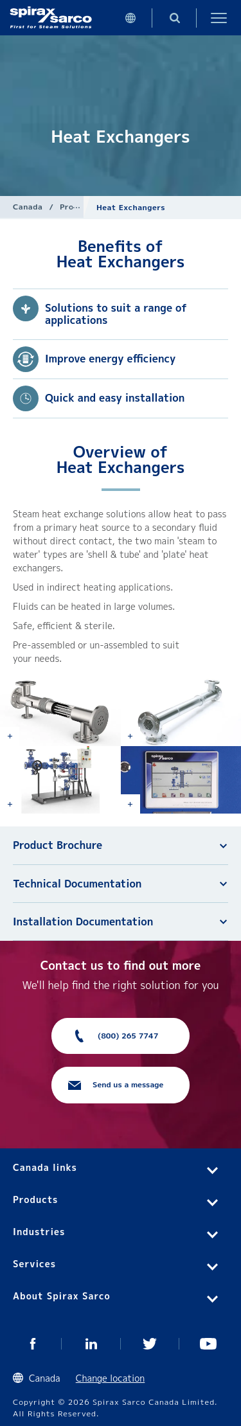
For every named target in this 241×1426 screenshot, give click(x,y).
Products (78, 206)
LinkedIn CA (91, 1344)
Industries (39, 1231)
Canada (27, 206)
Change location (110, 1378)
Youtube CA (208, 1344)
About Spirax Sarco (62, 1296)
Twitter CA (150, 1344)
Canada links (45, 1167)
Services (34, 1264)
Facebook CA (32, 1344)
